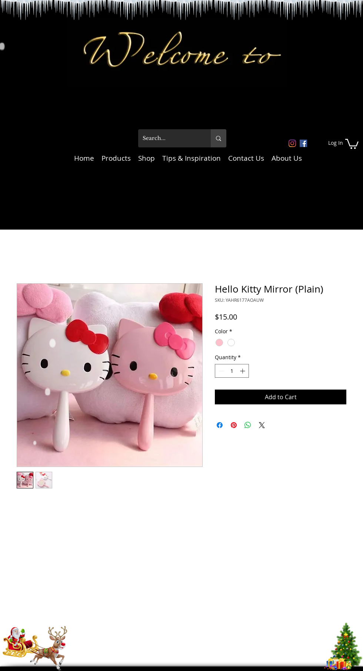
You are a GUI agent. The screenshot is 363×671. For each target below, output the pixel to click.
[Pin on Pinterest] (233, 425)
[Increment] (243, 370)
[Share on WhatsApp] (247, 425)
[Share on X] (261, 425)
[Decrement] (220, 370)
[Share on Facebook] (219, 425)
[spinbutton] (232, 370)
